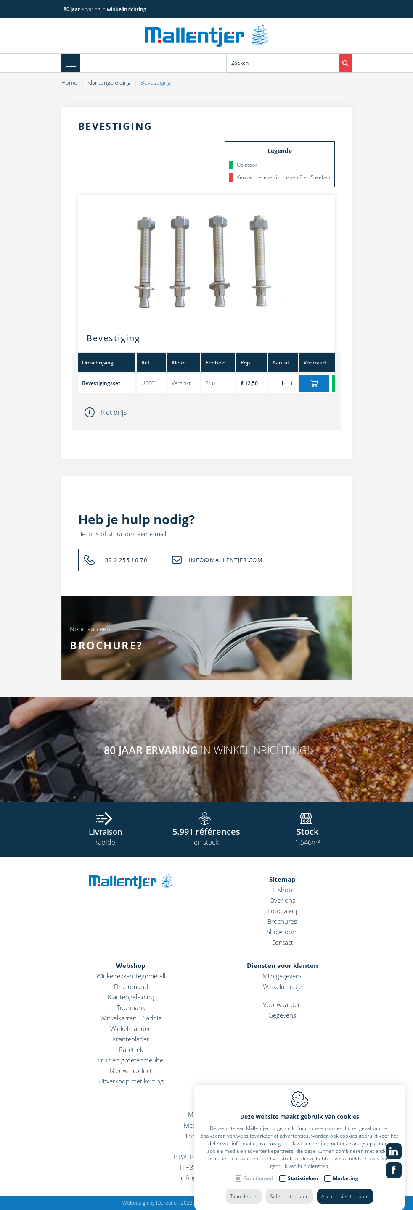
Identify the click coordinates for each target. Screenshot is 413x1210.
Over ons (282, 900)
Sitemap (282, 879)
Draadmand (131, 986)
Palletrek (131, 1049)
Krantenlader (130, 1039)
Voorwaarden (282, 1004)
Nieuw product (131, 1070)
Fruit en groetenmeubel (131, 1060)
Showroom (282, 932)
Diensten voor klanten (282, 965)
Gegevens (282, 1015)
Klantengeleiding (131, 997)
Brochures (282, 921)
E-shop (282, 890)
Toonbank (131, 1007)
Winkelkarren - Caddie (130, 1018)
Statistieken (303, 1185)
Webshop (131, 965)
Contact (282, 942)
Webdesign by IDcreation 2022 (157, 1202)
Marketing (345, 1185)
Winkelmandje (282, 986)
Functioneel (258, 1185)
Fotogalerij (282, 911)
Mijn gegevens (282, 976)
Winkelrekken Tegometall (130, 976)
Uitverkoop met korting (131, 1081)
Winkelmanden (131, 1028)
